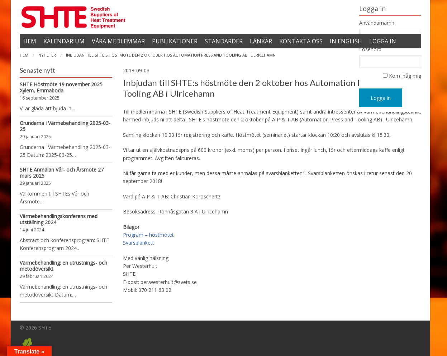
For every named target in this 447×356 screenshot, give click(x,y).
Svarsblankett (138, 242)
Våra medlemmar (118, 41)
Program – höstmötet (148, 234)
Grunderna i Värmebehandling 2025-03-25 (65, 126)
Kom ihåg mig (405, 75)
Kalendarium (64, 41)
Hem (29, 41)
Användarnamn (376, 23)
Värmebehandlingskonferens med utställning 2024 (59, 219)
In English (346, 41)
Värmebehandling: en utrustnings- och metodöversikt (63, 266)
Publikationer (175, 41)
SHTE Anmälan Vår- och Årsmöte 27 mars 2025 (62, 173)
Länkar (261, 41)
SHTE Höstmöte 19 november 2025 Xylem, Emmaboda (61, 87)
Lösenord (370, 49)
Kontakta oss (301, 41)
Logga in (381, 98)
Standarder (224, 41)
